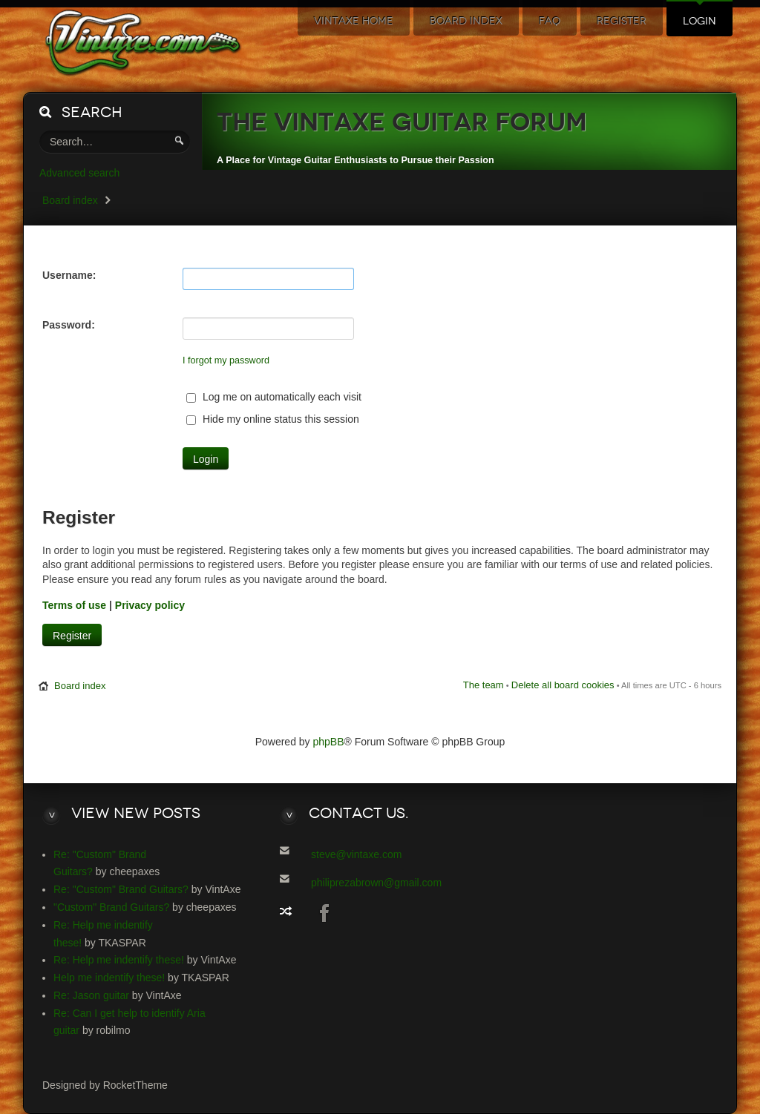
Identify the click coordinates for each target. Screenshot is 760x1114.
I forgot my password (226, 360)
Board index (70, 200)
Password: (68, 325)
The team (483, 685)
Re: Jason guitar (91, 995)
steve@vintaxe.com (356, 854)
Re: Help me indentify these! (118, 960)
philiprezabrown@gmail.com (376, 883)
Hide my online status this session (272, 419)
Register (72, 636)
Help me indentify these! (109, 977)
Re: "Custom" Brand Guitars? (121, 889)
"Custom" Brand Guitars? (111, 907)
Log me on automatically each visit (273, 397)
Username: (69, 275)
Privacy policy (150, 605)
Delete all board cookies (563, 685)
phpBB (328, 742)
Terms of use (74, 605)
